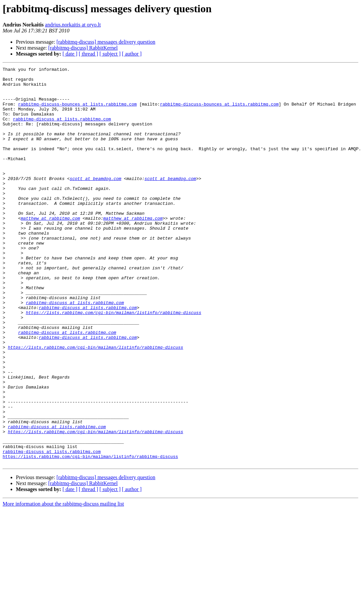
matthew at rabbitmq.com (50, 249)
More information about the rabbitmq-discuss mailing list (63, 583)
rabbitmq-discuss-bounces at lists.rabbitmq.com (77, 112)
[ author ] (132, 54)
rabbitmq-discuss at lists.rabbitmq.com (62, 130)
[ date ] (69, 54)
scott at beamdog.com (95, 201)
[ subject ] (110, 54)
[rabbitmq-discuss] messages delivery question (106, 42)
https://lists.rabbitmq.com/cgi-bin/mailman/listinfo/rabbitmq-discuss (113, 362)
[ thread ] (88, 54)
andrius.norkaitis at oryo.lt (73, 24)
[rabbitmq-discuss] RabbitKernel (83, 48)
